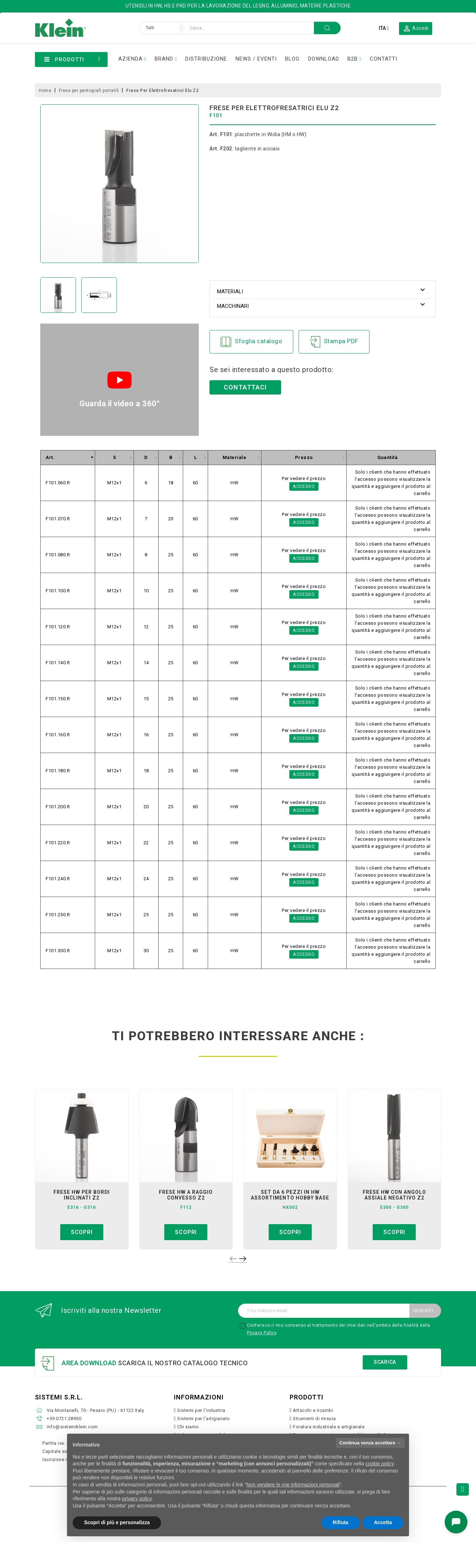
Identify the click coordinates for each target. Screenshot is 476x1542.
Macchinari (233, 306)
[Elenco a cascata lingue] (384, 28)
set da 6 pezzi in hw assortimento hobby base (290, 1195)
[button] (416, 28)
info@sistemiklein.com (72, 1426)
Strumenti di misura (314, 1418)
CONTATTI (383, 59)
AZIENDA (130, 59)
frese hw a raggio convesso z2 (186, 1195)
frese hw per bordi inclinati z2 (81, 1195)
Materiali (230, 291)
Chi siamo (188, 1426)
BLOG (292, 59)
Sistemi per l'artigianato (203, 1418)
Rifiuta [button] (340, 1522)
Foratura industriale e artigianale (328, 1426)
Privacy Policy (261, 1332)
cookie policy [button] (380, 1463)
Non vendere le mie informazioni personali (292, 1484)
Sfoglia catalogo (251, 342)
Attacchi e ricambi (313, 1410)
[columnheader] (68, 457)
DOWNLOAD (323, 59)
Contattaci (245, 387)
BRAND (164, 59)
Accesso (304, 486)
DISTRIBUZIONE (206, 59)
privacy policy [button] (137, 1498)
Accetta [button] (383, 1522)
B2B (352, 59)
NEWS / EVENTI (256, 59)
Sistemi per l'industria (201, 1410)
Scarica (385, 1362)
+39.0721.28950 (64, 1418)
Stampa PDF (334, 342)
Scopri (82, 1232)
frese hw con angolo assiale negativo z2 (394, 1195)
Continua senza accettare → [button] (370, 1442)
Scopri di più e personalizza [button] (117, 1522)
